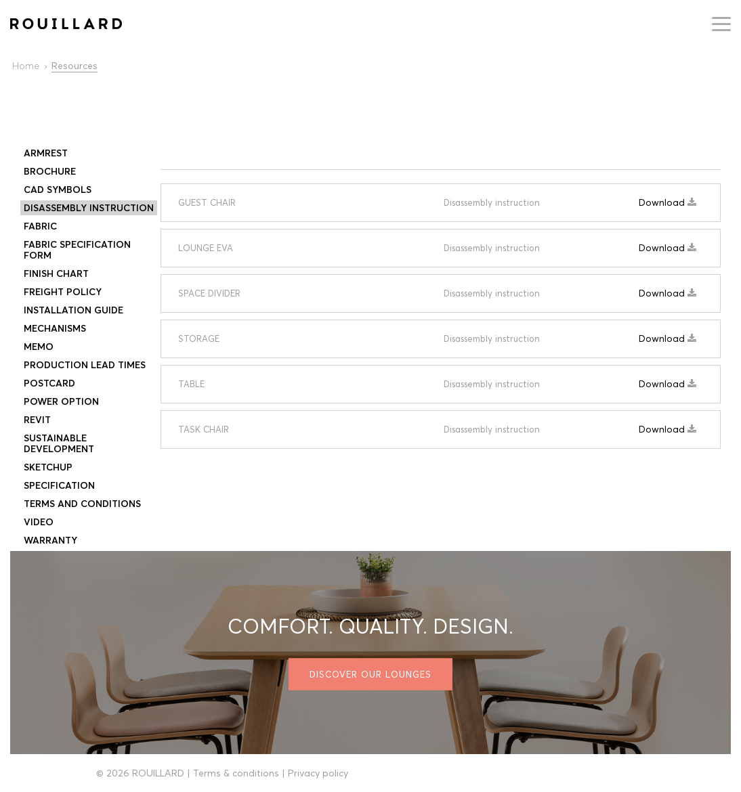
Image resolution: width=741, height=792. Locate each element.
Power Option (61, 401)
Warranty (50, 540)
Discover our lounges (370, 674)
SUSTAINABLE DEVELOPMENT (59, 443)
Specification (59, 485)
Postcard (49, 383)
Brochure (50, 171)
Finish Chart (56, 273)
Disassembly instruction (89, 208)
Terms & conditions (236, 773)
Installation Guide (73, 310)
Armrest (46, 153)
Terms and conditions (82, 504)
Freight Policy (63, 292)
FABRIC (40, 226)
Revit (37, 420)
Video (39, 522)
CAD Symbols (57, 189)
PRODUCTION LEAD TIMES (85, 365)
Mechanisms (55, 328)
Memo (39, 346)
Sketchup (48, 467)
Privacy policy (318, 773)
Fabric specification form (77, 249)
